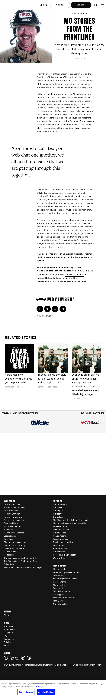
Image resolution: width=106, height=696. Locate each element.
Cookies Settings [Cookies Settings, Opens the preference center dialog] (26, 692)
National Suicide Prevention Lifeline (55, 271)
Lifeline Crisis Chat (74, 275)
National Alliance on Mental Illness (62, 278)
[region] (53, 688)
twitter (23, 658)
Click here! (12, 658)
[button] (102, 5)
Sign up (60, 5)
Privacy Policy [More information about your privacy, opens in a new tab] (41, 686)
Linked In (29, 658)
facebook (6, 658)
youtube (17, 658)
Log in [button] (43, 5)
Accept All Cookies (46, 692)
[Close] (102, 684)
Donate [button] (81, 6)
